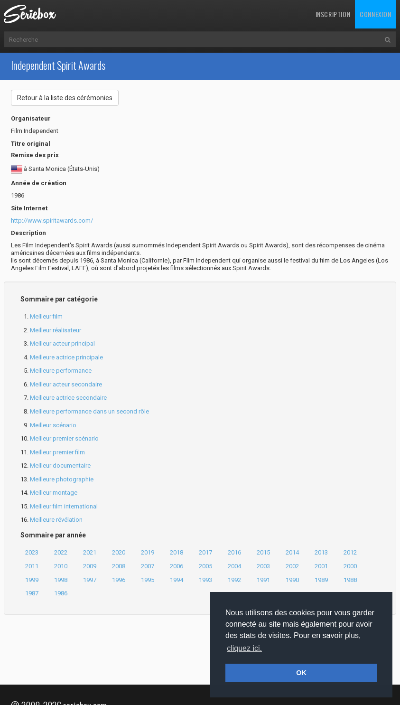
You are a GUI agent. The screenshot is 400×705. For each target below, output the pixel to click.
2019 (147, 552)
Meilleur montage (53, 492)
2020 (118, 552)
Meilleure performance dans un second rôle (89, 411)
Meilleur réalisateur (55, 330)
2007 (147, 566)
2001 (321, 566)
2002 (292, 566)
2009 (89, 566)
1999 (31, 579)
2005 (205, 566)
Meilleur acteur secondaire (66, 384)
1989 (321, 579)
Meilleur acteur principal (62, 343)
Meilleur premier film (57, 452)
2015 (263, 552)
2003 (263, 566)
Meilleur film (46, 316)
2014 (292, 552)
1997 (89, 579)
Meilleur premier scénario (64, 438)
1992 (234, 579)
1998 (60, 579)
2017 (205, 552)
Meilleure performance (61, 370)
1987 (31, 593)
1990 (292, 579)
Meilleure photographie (61, 479)
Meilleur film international (64, 506)
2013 (321, 552)
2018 (176, 552)
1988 (350, 579)
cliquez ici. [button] (244, 648)
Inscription (333, 14)
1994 (176, 579)
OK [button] (301, 673)
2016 (234, 552)
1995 (147, 579)
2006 (176, 566)
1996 (118, 579)
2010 (60, 566)
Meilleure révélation (56, 519)
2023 (31, 552)
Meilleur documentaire (60, 465)
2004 (234, 566)
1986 (60, 593)
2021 (89, 552)
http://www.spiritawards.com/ (52, 220)
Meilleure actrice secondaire (68, 397)
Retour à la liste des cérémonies (64, 98)
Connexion (375, 14)
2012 (350, 552)
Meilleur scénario (53, 425)
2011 (31, 566)
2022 (60, 552)
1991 (263, 579)
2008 (118, 566)
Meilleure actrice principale (66, 357)
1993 (205, 579)
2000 (350, 566)
